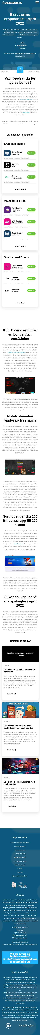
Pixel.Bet (15, 290)
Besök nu (31, 153)
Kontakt (20, 868)
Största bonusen (20, 865)
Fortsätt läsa (11, 694)
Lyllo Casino (17, 221)
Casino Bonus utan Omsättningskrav (26, 944)
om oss (21, 923)
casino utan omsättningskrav (16, 352)
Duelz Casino (17, 152)
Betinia (14, 176)
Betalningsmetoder (20, 857)
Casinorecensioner (20, 846)
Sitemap (20, 872)
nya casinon (26, 112)
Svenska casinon (20, 850)
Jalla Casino (17, 208)
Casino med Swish (8, 944)
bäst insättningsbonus (26, 99)
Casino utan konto (20, 853)
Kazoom (15, 278)
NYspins (15, 164)
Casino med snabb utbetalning (20, 842)
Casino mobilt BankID (20, 861)
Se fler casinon (20, 189)
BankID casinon (18, 544)
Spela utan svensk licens (20, 876)
